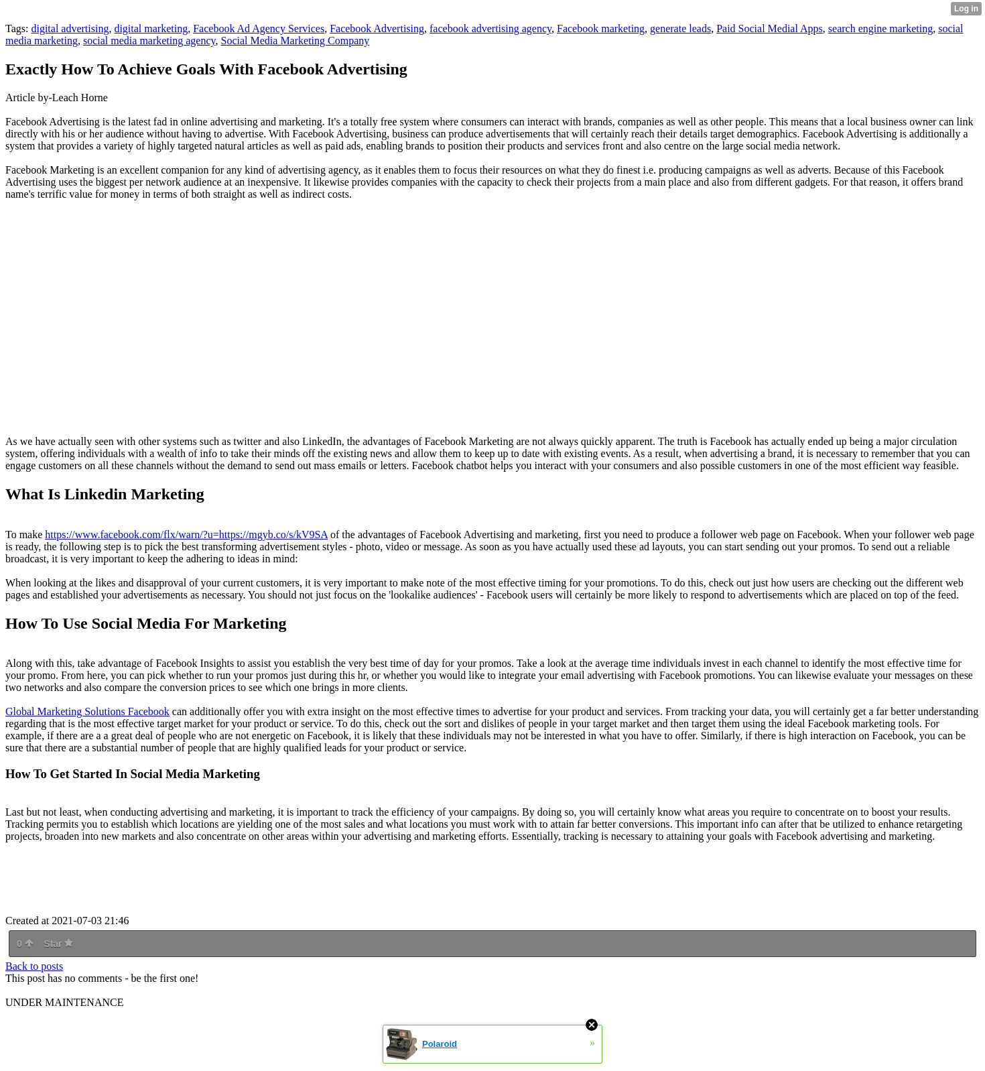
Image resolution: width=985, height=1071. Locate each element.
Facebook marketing (601, 28)
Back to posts (34, 966)
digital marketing (151, 28)
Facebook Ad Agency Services (258, 28)
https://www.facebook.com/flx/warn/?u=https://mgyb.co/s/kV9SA (186, 534)
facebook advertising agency (490, 28)
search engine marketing (880, 28)
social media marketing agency (149, 40)
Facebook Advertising (377, 28)
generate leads (680, 28)
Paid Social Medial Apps (769, 28)
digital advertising (70, 28)
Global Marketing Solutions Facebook (87, 711)
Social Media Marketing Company (295, 40)
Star (58, 943)
